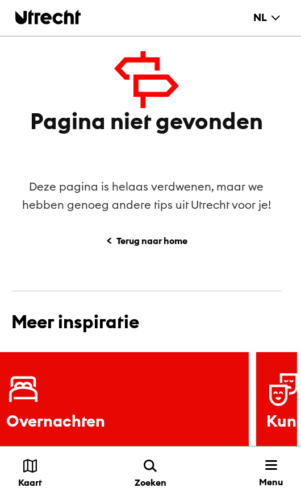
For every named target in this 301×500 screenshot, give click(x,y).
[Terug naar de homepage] (48, 17)
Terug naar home (151, 240)
